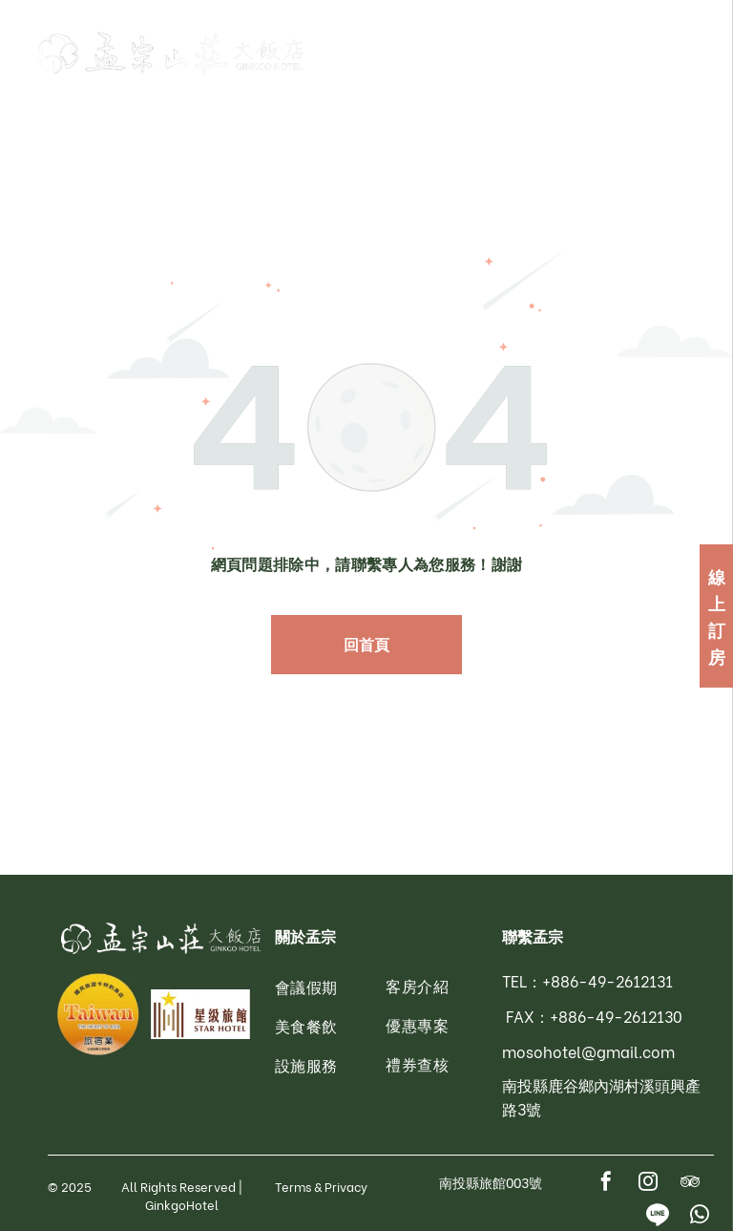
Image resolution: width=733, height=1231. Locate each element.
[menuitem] (352, 987)
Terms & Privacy (321, 1186)
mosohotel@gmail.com (588, 1051)
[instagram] (648, 1183)
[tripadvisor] (690, 1183)
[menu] (691, 52)
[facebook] (606, 1183)
